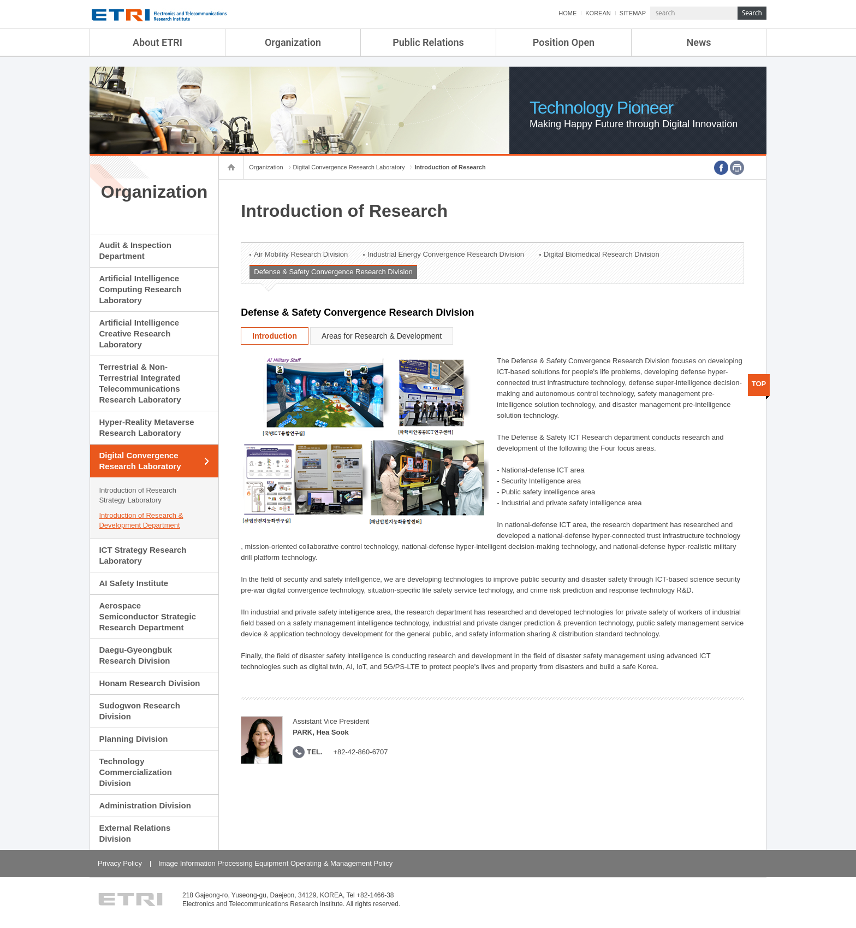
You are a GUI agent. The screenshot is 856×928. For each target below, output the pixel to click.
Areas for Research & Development (382, 336)
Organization (293, 42)
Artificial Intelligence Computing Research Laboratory (140, 289)
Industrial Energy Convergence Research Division (445, 254)
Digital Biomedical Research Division (601, 254)
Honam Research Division (149, 683)
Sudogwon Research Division (139, 711)
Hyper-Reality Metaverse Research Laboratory (146, 427)
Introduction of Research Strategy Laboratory (137, 495)
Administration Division (145, 805)
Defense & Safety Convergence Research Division (333, 272)
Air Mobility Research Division (301, 254)
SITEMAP (633, 13)
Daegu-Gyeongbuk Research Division (135, 655)
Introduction (274, 336)
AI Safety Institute (133, 583)
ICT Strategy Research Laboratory (142, 555)
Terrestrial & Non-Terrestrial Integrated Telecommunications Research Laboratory (140, 383)
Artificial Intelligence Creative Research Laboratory (139, 333)
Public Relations (428, 42)
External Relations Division (134, 833)
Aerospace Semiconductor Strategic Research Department (147, 616)
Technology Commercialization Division (135, 772)
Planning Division (133, 738)
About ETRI (157, 42)
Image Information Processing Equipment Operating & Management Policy (275, 863)
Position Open (564, 42)
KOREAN (597, 13)
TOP (759, 384)
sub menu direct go (0, 0)
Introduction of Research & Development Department (141, 520)
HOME (567, 13)
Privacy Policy (120, 863)
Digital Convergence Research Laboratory (140, 461)
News (699, 42)
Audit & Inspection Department (135, 250)
